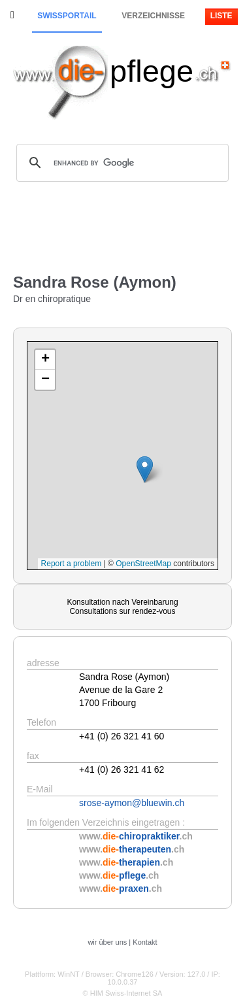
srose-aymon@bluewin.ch (131, 803)
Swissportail (66, 15)
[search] (121, 163)
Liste (221, 15)
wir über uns (107, 942)
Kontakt (145, 942)
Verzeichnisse (153, 15)
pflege (151, 71)
